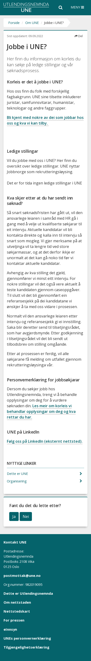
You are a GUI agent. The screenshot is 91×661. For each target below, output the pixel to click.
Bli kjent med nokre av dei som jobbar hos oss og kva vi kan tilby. (45, 120)
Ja (14, 516)
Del (79, 36)
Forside (14, 22)
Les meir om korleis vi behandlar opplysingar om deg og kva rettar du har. (41, 411)
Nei (26, 516)
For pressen (14, 620)
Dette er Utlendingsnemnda (28, 593)
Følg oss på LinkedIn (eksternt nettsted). (44, 441)
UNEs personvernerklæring (27, 638)
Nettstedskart (17, 611)
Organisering (17, 481)
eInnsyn (10, 629)
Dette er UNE (18, 473)
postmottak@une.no (22, 575)
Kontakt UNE (15, 542)
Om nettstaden (17, 602)
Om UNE (32, 22)
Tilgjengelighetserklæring (26, 647)
